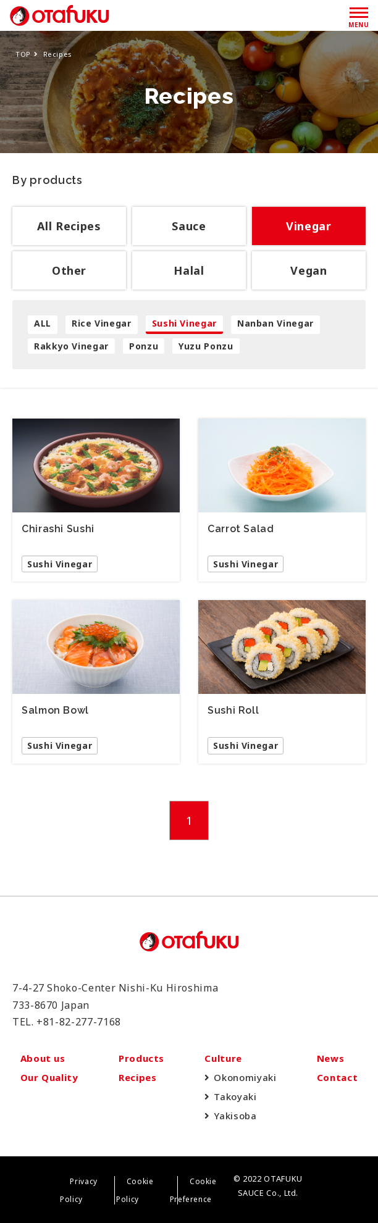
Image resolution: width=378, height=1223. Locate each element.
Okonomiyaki (245, 1077)
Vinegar (308, 226)
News (331, 1058)
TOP (23, 54)
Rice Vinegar (102, 323)
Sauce (189, 226)
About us (42, 1058)
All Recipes (69, 226)
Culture (223, 1058)
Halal (189, 270)
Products (141, 1058)
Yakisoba (235, 1115)
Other (69, 270)
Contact (337, 1077)
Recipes (137, 1077)
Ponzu (143, 346)
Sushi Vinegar (184, 323)
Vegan (308, 270)
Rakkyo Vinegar (71, 346)
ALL (42, 323)
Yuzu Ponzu (205, 346)
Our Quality (49, 1077)
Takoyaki (235, 1096)
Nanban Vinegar (275, 323)
